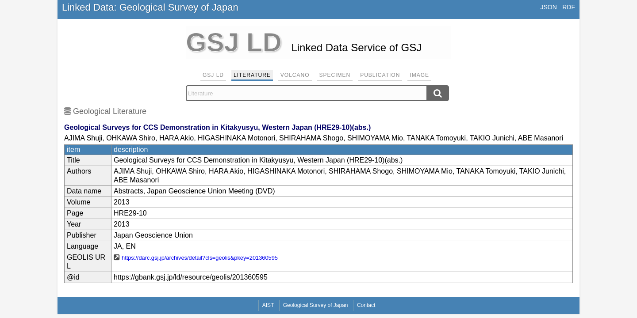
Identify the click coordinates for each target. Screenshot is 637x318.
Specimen (335, 75)
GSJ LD (213, 75)
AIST (268, 305)
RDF (568, 7)
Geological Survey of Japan (315, 305)
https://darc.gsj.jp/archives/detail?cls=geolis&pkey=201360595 (200, 257)
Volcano (295, 75)
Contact (366, 305)
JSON (548, 7)
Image (419, 75)
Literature (252, 75)
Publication (380, 75)
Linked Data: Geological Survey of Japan (150, 7)
